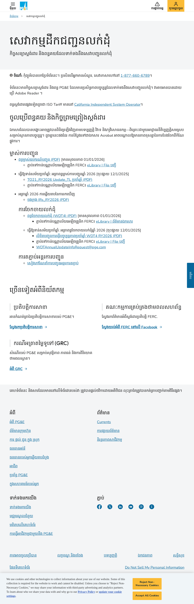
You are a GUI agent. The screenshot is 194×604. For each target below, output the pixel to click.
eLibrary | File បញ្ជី (101, 165)
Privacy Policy (86, 592)
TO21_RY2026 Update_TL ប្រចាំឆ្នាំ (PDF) (59, 179)
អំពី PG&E (17, 422)
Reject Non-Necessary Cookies (147, 584)
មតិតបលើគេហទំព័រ (23, 524)
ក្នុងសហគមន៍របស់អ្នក (24, 483)
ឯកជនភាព (145, 555)
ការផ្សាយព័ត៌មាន (108, 430)
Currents (104, 422)
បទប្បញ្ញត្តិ (110, 555)
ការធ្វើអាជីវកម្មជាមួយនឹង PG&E (31, 533)
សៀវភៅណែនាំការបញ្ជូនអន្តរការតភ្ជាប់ (52, 263)
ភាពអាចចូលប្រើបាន (23, 555)
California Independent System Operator (107, 104)
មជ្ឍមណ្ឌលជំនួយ (21, 516)
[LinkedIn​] (120, 507)
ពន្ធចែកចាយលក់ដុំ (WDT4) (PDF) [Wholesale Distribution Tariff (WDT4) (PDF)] (52, 215)
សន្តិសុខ (178, 555)
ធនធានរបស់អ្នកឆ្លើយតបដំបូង (29, 457)
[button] (13, 6)
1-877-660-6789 (135, 75)
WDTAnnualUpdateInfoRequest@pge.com (71, 247)
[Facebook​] (99, 507)
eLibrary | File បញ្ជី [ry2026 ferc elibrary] (101, 185)
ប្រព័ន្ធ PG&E (19, 475)
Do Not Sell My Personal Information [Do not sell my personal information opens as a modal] (154, 567)
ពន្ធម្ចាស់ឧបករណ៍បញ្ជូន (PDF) (39, 159)
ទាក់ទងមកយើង (20, 507)
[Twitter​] (110, 507)
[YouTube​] (131, 507)
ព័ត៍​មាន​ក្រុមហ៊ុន (20, 430)
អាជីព (14, 466)
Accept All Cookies (147, 596)
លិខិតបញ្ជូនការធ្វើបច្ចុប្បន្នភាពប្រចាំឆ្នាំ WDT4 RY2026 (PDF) (79, 235)
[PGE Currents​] (152, 507)
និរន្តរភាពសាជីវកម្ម (109, 439)
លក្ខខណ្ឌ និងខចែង (70, 555)
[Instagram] (141, 507)
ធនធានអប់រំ (17, 448)
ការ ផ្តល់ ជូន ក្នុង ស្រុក (24, 439)
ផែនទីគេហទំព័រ (20, 567)
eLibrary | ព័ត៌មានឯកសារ (114, 221)
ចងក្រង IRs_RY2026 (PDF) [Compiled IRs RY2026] (48, 199)
